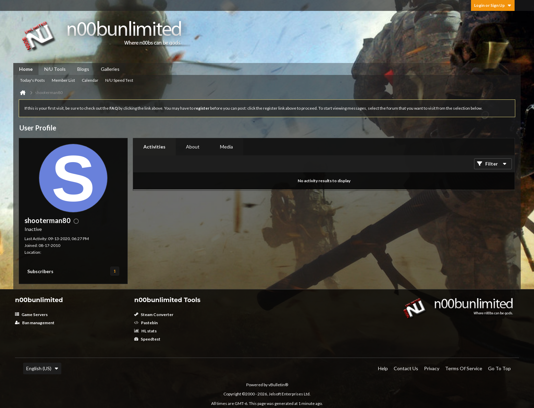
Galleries (110, 69)
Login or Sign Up (493, 5)
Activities (154, 147)
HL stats (145, 330)
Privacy (431, 368)
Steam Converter (153, 314)
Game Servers (31, 314)
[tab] (154, 146)
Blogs (83, 69)
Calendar (90, 80)
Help (383, 368)
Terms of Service (463, 368)
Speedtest (147, 339)
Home (26, 69)
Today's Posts (32, 80)
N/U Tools (55, 69)
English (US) (42, 368)
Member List (63, 80)
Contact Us (406, 368)
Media (226, 147)
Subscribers (40, 271)
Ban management (34, 322)
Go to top (499, 368)
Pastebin (146, 322)
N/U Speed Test (119, 80)
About (193, 147)
